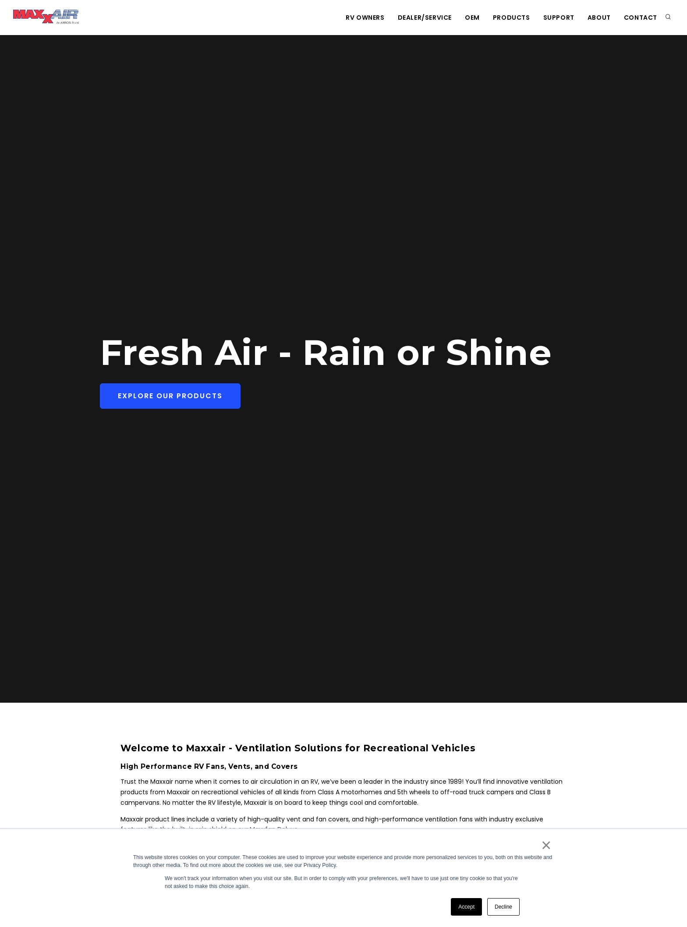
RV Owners (365, 17)
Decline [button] (503, 907)
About (599, 17)
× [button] (545, 845)
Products (511, 17)
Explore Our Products (170, 396)
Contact (640, 17)
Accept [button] (466, 907)
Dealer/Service (425, 17)
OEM (472, 17)
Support (558, 17)
